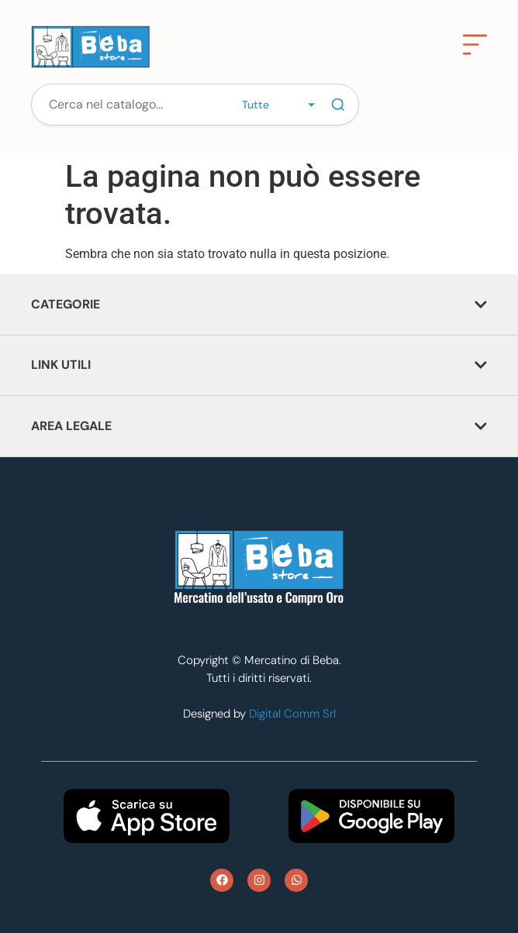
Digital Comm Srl (292, 713)
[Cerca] (338, 104)
